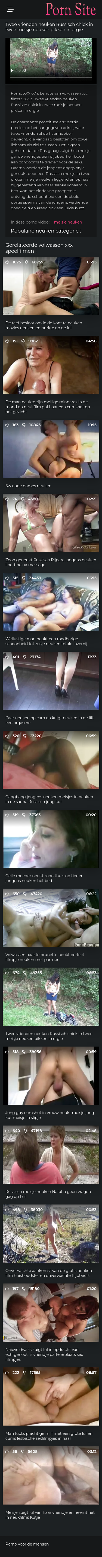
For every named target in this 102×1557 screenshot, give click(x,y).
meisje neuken (68, 222)
